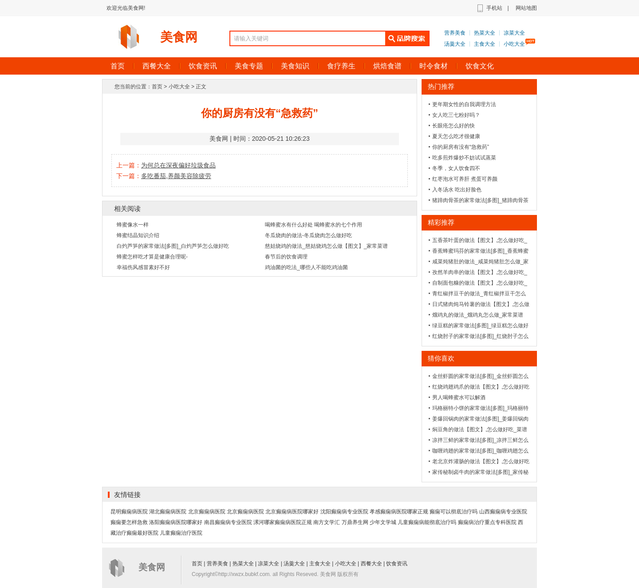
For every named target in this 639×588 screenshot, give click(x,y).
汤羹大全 (454, 44)
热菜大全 (484, 33)
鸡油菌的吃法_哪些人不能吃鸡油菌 (306, 267)
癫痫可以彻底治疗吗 (453, 512)
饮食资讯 (203, 66)
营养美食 (454, 33)
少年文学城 (383, 522)
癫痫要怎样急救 (129, 522)
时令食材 (433, 66)
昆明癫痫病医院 (129, 512)
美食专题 (249, 66)
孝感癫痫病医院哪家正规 (399, 512)
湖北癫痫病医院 (167, 512)
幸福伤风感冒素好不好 (143, 267)
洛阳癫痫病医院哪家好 (175, 522)
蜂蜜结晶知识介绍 (138, 235)
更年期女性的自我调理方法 (464, 104)
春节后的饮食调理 (286, 257)
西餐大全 (156, 66)
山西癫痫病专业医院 (503, 512)
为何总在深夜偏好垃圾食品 (178, 165)
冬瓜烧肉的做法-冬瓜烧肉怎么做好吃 (308, 235)
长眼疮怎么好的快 (453, 126)
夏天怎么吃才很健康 (456, 136)
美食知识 (295, 66)
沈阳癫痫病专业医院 (344, 512)
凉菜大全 (514, 33)
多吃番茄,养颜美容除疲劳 (176, 175)
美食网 (178, 37)
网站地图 (526, 8)
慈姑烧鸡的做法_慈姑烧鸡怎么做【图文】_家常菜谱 (326, 246)
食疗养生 (341, 66)
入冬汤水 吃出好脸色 (456, 190)
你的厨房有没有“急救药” (460, 147)
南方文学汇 (326, 522)
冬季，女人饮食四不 (456, 168)
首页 (117, 66)
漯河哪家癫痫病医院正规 (282, 522)
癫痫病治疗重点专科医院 (487, 522)
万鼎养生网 (355, 522)
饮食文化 (479, 66)
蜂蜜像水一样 (133, 225)
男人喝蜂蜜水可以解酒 (458, 397)
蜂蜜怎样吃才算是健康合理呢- (152, 257)
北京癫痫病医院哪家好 (292, 512)
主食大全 (484, 44)
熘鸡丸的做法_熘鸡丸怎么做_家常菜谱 (477, 315)
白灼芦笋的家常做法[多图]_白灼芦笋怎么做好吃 (173, 246)
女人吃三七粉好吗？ (456, 115)
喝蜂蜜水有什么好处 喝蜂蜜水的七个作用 (313, 225)
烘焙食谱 (387, 66)
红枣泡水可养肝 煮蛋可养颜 (464, 179)
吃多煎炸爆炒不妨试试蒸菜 (464, 158)
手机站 (494, 8)
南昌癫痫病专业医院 (228, 522)
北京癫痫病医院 (206, 512)
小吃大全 (514, 44)
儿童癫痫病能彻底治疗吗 (427, 522)
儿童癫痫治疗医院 (181, 533)
